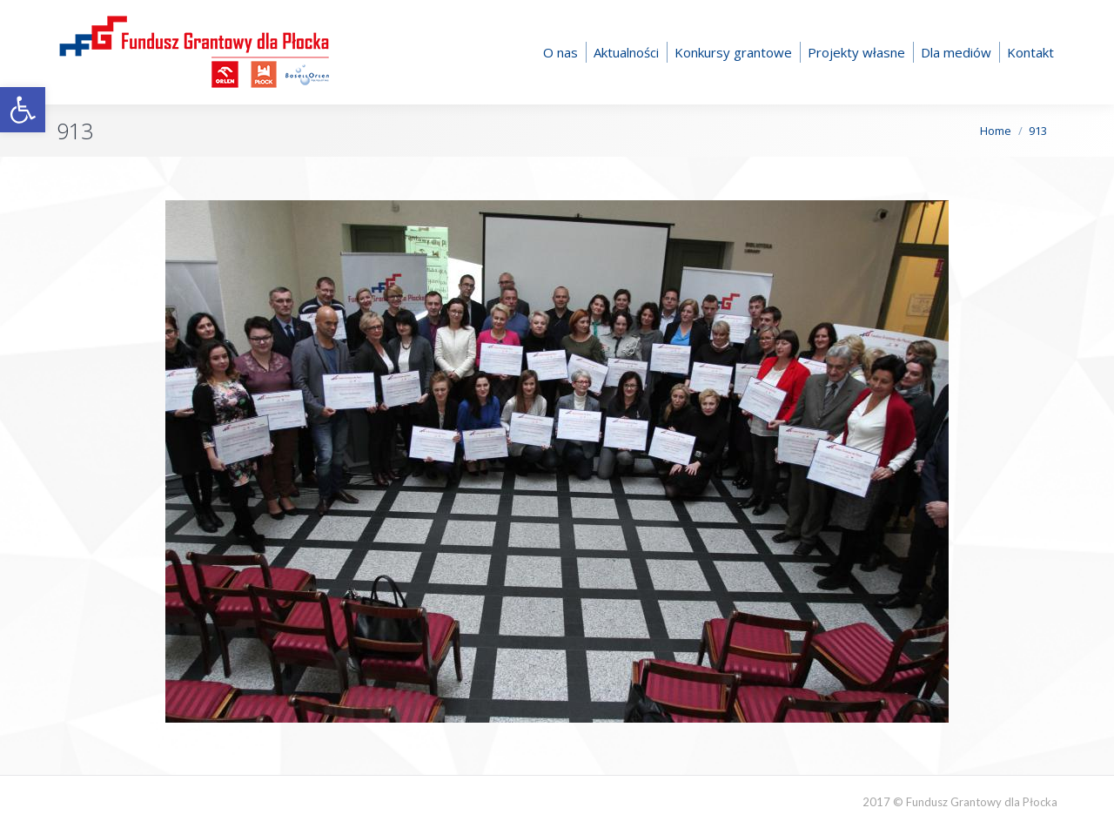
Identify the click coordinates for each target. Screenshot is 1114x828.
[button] (22, 109)
